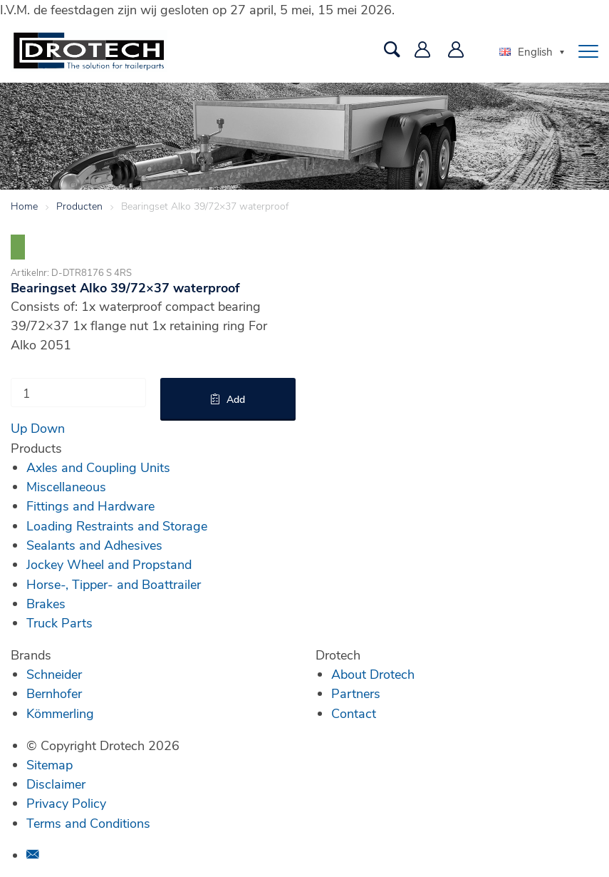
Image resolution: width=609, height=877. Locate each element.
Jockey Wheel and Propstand (109, 564)
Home (24, 205)
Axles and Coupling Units (98, 467)
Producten (79, 205)
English (526, 51)
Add (236, 399)
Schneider (54, 673)
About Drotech (373, 673)
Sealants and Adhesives (94, 544)
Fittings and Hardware (90, 505)
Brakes (46, 603)
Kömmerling (60, 713)
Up (19, 427)
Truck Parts (59, 622)
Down (48, 427)
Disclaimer (55, 783)
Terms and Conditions (88, 822)
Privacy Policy (66, 802)
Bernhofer (54, 693)
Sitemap (49, 764)
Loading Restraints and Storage (116, 525)
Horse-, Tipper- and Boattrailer (113, 584)
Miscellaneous (66, 486)
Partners (355, 693)
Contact (353, 713)
